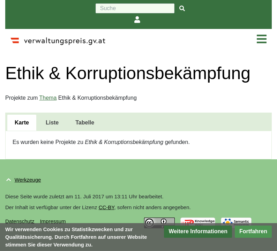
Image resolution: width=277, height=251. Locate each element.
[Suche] (135, 8)
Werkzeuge (28, 180)
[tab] (21, 123)
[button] (198, 232)
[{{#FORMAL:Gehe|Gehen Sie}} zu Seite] (182, 8)
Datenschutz (19, 221)
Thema (48, 98)
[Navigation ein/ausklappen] (262, 39)
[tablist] (138, 122)
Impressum (53, 221)
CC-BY (106, 207)
